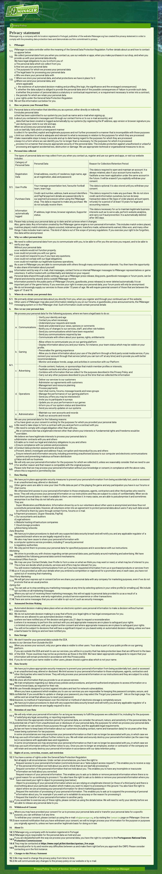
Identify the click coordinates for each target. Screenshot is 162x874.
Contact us (75, 869)
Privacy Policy (41, 869)
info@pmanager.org (84, 818)
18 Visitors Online (31, 19)
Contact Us (115, 818)
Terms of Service (59, 869)
